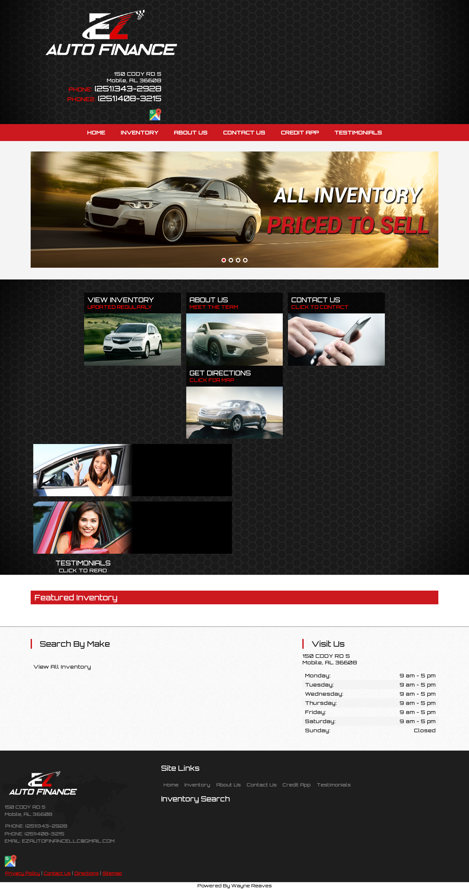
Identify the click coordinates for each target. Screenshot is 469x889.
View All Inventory (62, 666)
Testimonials (334, 784)
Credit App (296, 784)
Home (170, 784)
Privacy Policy (22, 873)
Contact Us (57, 873)
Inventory (197, 784)
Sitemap (112, 873)
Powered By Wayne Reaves (234, 885)
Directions (86, 873)
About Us (228, 784)
